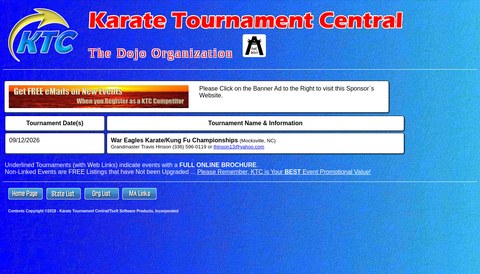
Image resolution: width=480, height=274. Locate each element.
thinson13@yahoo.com (238, 147)
